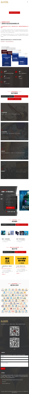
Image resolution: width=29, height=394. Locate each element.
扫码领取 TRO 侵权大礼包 (14, 12)
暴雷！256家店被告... (6, 239)
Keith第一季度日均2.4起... (20, 266)
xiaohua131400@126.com (9, 41)
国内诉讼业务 (13, 98)
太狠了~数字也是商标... (20, 239)
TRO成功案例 (7, 224)
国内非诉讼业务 (20, 96)
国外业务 (7, 96)
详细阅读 (3, 274)
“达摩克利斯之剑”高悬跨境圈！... (7, 267)
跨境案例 (21, 224)
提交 (2, 368)
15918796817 (3, 41)
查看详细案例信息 (9, 207)
